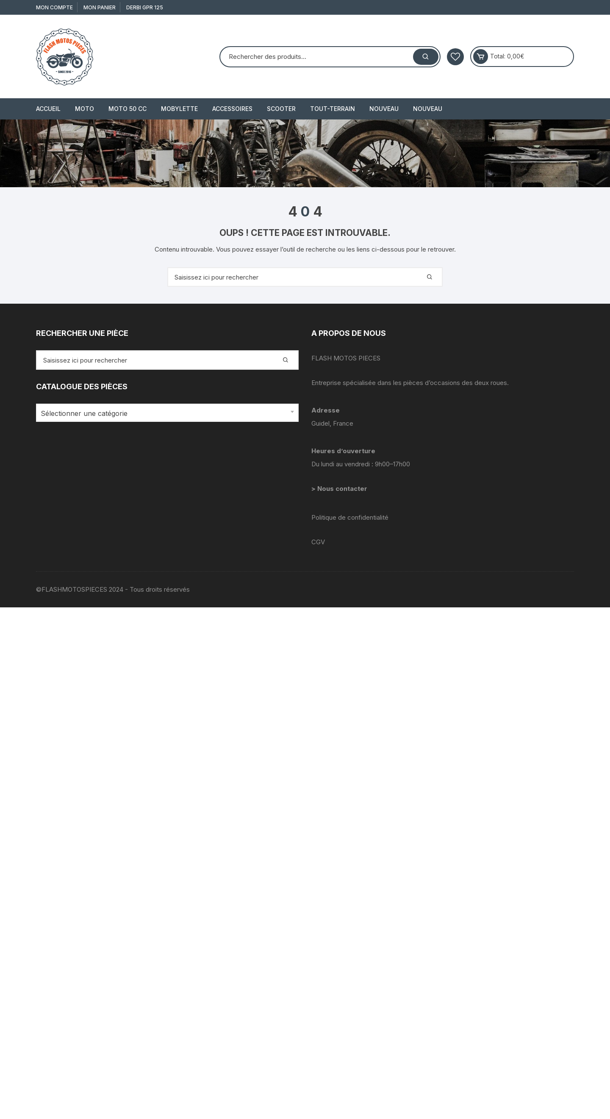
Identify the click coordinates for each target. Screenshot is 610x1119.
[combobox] (167, 413)
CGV (318, 542)
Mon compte (54, 7)
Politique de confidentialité (349, 517)
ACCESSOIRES (232, 108)
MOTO (84, 108)
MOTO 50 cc (127, 108)
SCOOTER (281, 108)
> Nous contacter (340, 489)
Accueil (48, 108)
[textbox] (165, 413)
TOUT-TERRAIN (332, 108)
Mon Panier (99, 7)
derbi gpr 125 (144, 7)
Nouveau (384, 108)
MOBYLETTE (179, 108)
